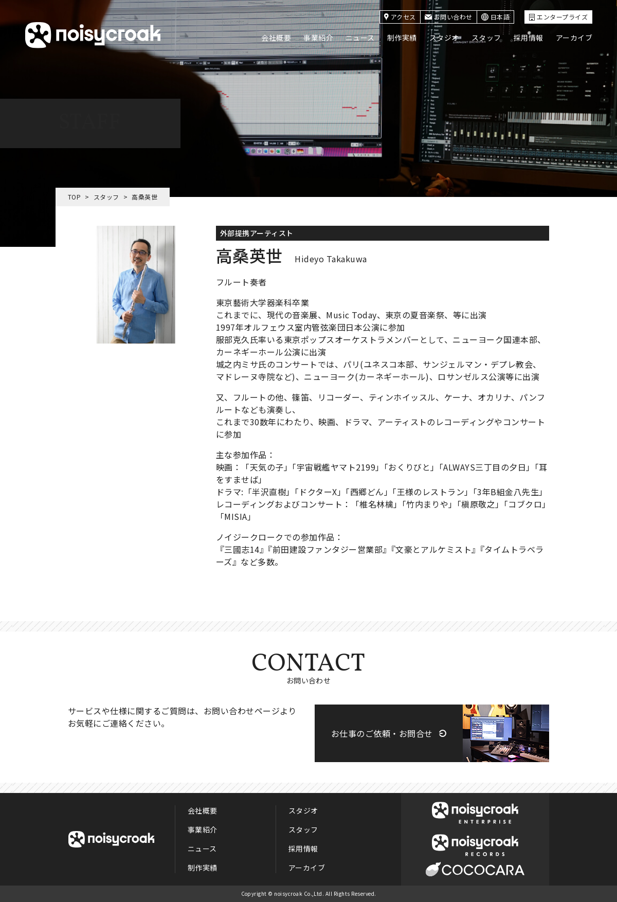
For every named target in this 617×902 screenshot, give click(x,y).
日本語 (495, 16)
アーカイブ (574, 37)
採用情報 (528, 37)
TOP (74, 196)
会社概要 (276, 37)
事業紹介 (318, 37)
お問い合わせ (449, 16)
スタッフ (486, 37)
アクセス (400, 16)
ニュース (360, 37)
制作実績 (402, 37)
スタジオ (444, 37)
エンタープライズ (558, 16)
